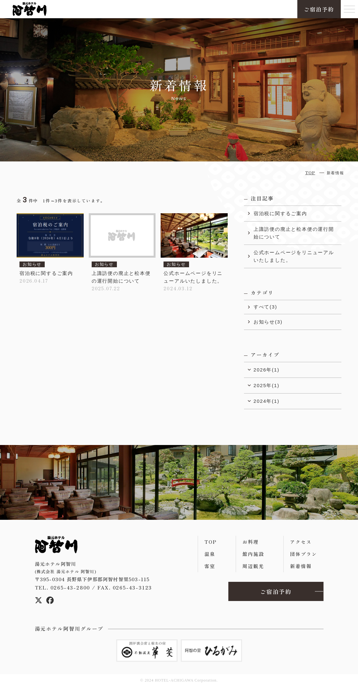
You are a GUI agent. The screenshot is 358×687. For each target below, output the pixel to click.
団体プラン (303, 553)
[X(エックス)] (39, 601)
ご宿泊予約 (319, 9)
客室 (209, 566)
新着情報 (300, 566)
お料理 (250, 541)
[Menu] (349, 9)
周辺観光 (253, 566)
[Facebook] (50, 601)
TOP (210, 541)
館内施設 (253, 553)
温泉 (209, 553)
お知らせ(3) (268, 321)
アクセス (300, 541)
